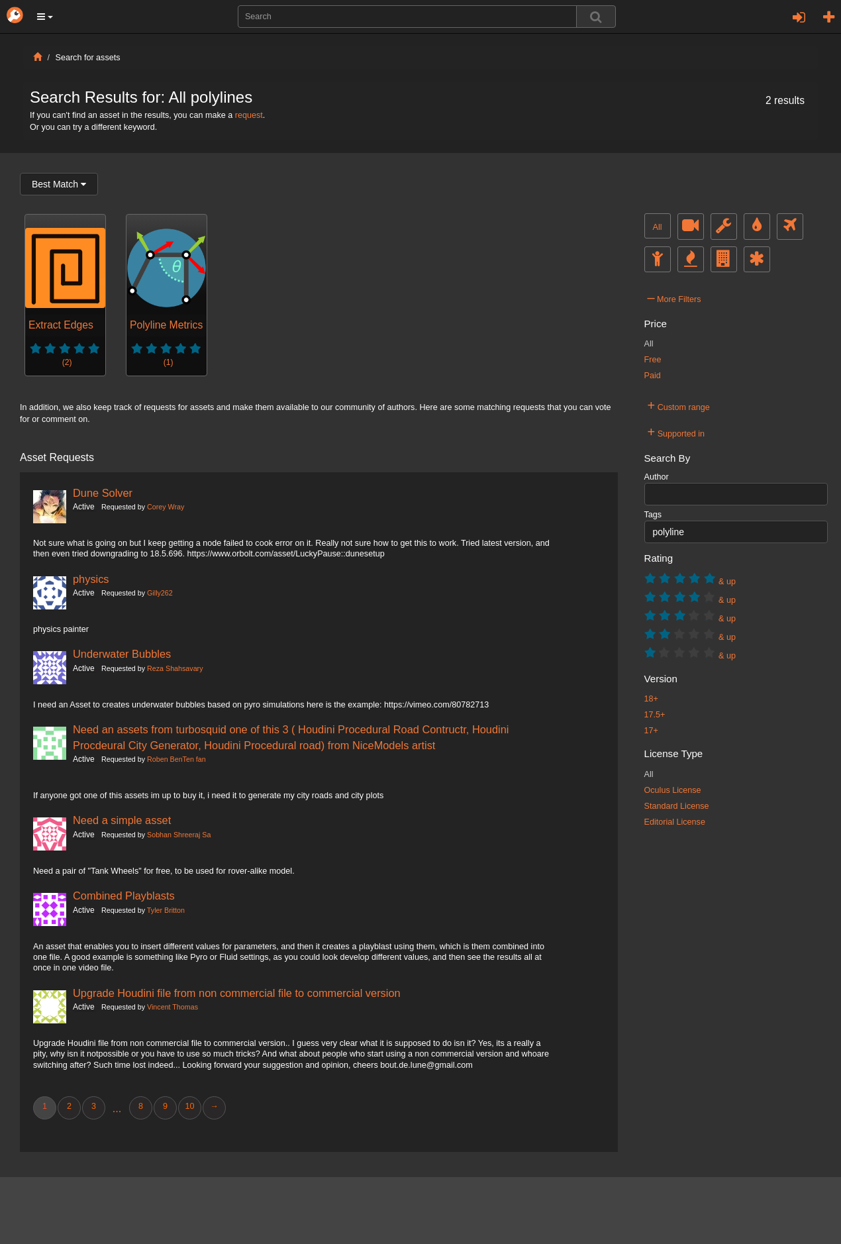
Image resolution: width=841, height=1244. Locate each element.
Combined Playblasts (124, 896)
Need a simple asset (122, 820)
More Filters (674, 297)
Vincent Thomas (172, 1007)
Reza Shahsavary (175, 668)
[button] (45, 16)
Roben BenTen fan (176, 759)
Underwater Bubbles (122, 654)
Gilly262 (160, 593)
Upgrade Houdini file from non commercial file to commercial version (237, 993)
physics (91, 579)
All (657, 227)
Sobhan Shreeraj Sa (179, 835)
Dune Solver (102, 493)
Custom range (679, 405)
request (249, 115)
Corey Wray (165, 507)
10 (189, 1106)
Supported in (676, 432)
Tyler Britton (166, 910)
